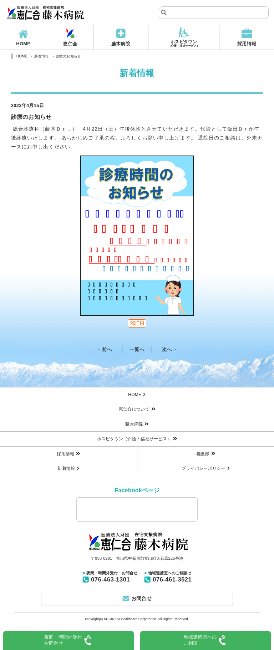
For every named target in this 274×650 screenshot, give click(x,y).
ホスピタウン (183, 43)
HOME (23, 43)
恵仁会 (70, 43)
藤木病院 (120, 43)
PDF (134, 323)
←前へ (104, 349)
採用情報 (246, 43)
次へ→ (169, 349)
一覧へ (137, 349)
